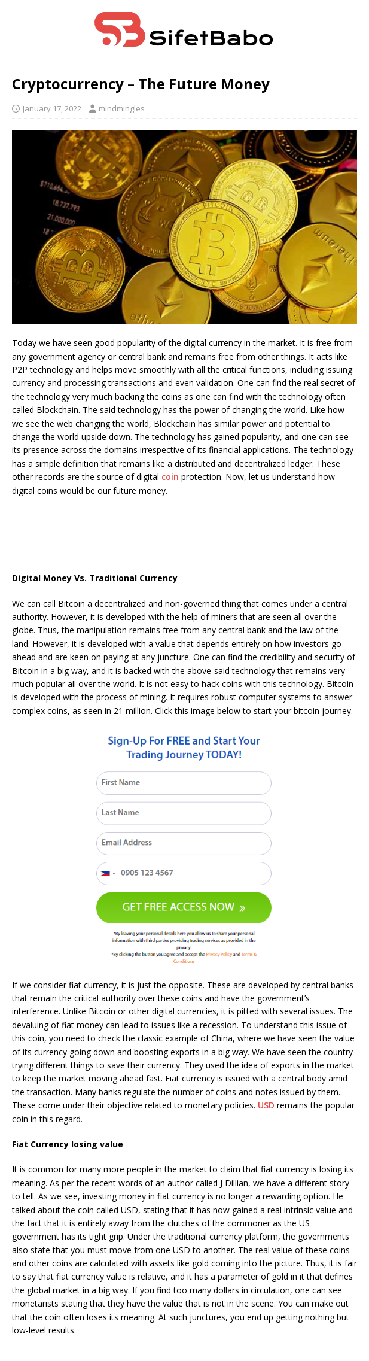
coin (170, 476)
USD (266, 1105)
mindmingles (122, 108)
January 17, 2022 (52, 108)
